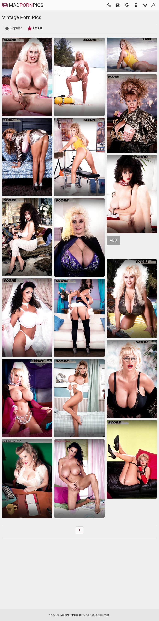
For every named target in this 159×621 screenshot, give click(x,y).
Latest (34, 28)
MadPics (22, 5)
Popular (13, 28)
